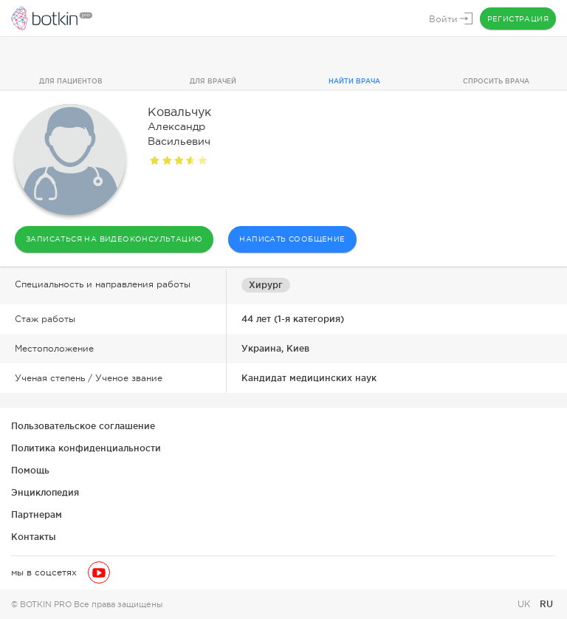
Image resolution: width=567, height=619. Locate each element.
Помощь (30, 470)
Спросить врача (496, 81)
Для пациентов (71, 81)
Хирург (266, 285)
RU (546, 604)
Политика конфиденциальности (86, 448)
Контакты (33, 536)
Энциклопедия (45, 492)
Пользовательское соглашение (83, 426)
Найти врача (354, 81)
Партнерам (36, 514)
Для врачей (213, 81)
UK (526, 604)
